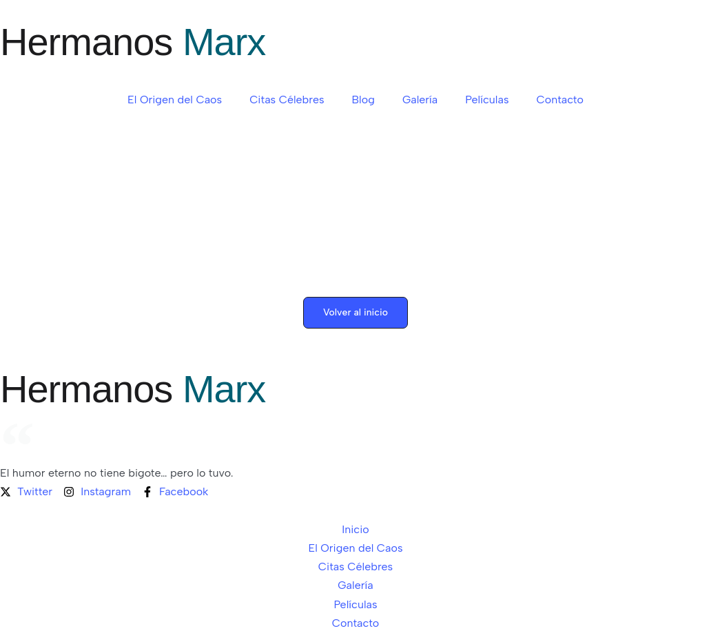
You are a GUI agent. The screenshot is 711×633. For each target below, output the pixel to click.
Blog (363, 99)
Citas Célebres (286, 99)
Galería (419, 99)
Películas (486, 99)
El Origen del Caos (174, 99)
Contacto (559, 99)
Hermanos (132, 41)
